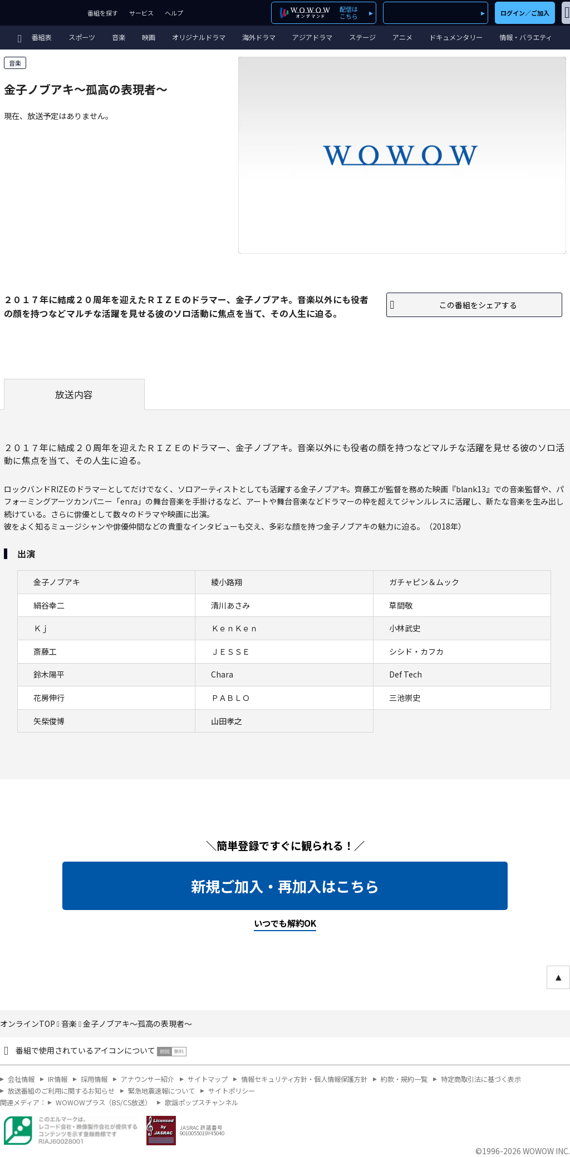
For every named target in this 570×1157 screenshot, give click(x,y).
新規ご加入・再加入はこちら (285, 886)
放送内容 (74, 394)
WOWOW (40, 13)
